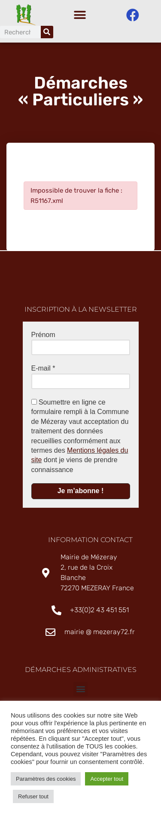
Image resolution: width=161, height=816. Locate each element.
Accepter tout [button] (106, 779)
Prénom (43, 337)
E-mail (43, 370)
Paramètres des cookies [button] (46, 779)
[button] (79, 15)
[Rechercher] (47, 32)
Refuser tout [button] (33, 796)
